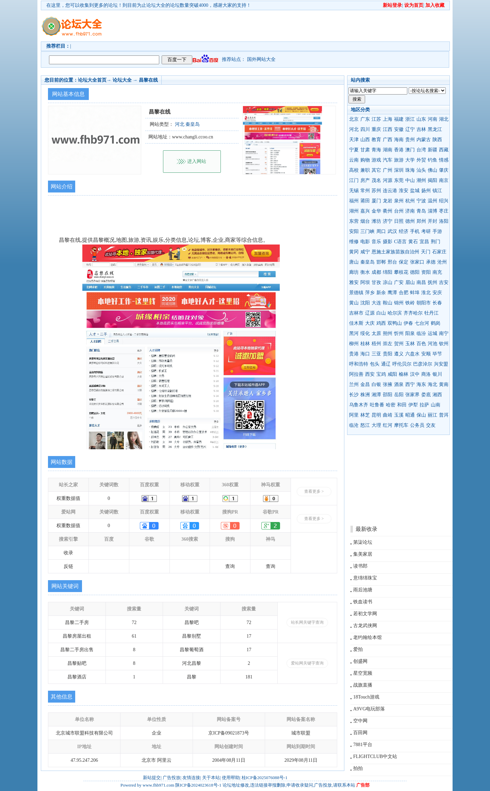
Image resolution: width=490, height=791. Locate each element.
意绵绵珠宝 (365, 577)
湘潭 (376, 394)
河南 (432, 119)
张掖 (387, 384)
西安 (370, 374)
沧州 (442, 262)
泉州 (399, 200)
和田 (402, 404)
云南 (354, 160)
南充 (437, 272)
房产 (365, 180)
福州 (354, 200)
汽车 (387, 160)
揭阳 (432, 180)
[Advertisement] (284, 26)
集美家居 (362, 554)
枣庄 (443, 211)
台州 (399, 211)
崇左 (387, 343)
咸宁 (365, 251)
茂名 (376, 180)
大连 (376, 302)
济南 (410, 211)
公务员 (417, 425)
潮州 (421, 180)
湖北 (443, 119)
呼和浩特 (358, 364)
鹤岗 (435, 323)
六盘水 (412, 353)
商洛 (426, 374)
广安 (399, 282)
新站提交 (152, 777)
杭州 (410, 200)
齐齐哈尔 (413, 313)
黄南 (443, 384)
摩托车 (401, 425)
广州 (387, 170)
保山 (421, 415)
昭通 (410, 415)
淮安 (403, 190)
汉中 (415, 374)
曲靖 (387, 415)
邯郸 (381, 262)
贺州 (399, 343)
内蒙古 (423, 139)
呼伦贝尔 (401, 364)
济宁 (387, 221)
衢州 (387, 211)
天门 (425, 251)
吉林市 (356, 313)
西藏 (443, 149)
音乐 (376, 241)
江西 (387, 129)
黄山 (354, 302)
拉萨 (424, 404)
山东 (421, 119)
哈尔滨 (395, 313)
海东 (421, 384)
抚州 (432, 282)
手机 (415, 231)
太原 (376, 333)
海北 (432, 384)
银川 (437, 374)
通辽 (386, 364)
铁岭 (410, 302)
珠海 (410, 170)
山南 (435, 404)
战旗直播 (362, 685)
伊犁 (413, 404)
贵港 (354, 353)
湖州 (354, 211)
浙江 (410, 119)
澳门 (410, 149)
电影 (365, 241)
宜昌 (424, 241)
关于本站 (211, 777)
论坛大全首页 (92, 80)
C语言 (400, 241)
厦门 (376, 200)
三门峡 (367, 231)
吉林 (421, 129)
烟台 (365, 221)
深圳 (399, 170)
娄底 (426, 394)
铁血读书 (362, 601)
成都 (376, 272)
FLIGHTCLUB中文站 (375, 756)
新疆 (432, 149)
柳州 (354, 343)
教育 (376, 139)
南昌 (421, 282)
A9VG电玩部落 (369, 708)
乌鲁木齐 (358, 404)
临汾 (421, 333)
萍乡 (370, 292)
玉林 (410, 343)
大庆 (370, 323)
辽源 (370, 313)
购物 (365, 160)
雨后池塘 (362, 589)
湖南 (387, 149)
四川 (365, 129)
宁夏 (354, 149)
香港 (399, 149)
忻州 (399, 333)
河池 (432, 343)
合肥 (403, 292)
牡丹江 (431, 313)
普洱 (443, 415)
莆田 (365, 200)
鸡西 (381, 323)
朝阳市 (423, 302)
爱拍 (358, 649)
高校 (354, 170)
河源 (387, 180)
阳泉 (410, 333)
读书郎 (360, 566)
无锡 (354, 190)
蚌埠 (415, 292)
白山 (381, 313)
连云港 (390, 190)
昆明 (376, 415)
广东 (365, 119)
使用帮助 (231, 777)
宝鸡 (381, 374)
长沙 (354, 394)
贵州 (410, 139)
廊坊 (354, 272)
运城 (432, 333)
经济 (403, 231)
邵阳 (387, 394)
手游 (437, 231)
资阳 (426, 272)
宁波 (421, 200)
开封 (432, 221)
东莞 (399, 180)
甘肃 (365, 149)
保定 (403, 262)
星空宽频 (362, 673)
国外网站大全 (261, 59)
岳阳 (399, 394)
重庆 (376, 129)
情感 (443, 160)
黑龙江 (435, 129)
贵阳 (387, 353)
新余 (381, 292)
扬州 (426, 190)
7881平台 (362, 744)
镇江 (437, 190)
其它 (376, 170)
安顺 (426, 353)
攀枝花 (401, 272)
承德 (431, 262)
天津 (354, 139)
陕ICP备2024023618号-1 (198, 785)
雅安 (354, 282)
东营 (354, 221)
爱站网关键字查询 (307, 663)
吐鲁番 (377, 404)
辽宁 (410, 129)
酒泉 (399, 384)
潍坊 (376, 221)
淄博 (432, 211)
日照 (399, 221)
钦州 (443, 343)
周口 (381, 231)
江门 (354, 180)
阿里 (354, 415)
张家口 (417, 262)
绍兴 (443, 200)
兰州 (354, 384)
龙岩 (387, 200)
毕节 (437, 353)
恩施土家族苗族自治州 (395, 251)
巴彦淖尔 (422, 364)
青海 (376, 149)
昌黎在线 (148, 80)
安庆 (437, 292)
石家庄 (439, 251)
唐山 (354, 262)
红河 (387, 425)
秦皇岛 (367, 262)
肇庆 (443, 170)
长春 (437, 302)
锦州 (399, 302)
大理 (376, 425)
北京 (354, 119)
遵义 (399, 353)
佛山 (432, 170)
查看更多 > (314, 491)
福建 (399, 119)
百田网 (360, 732)
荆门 (435, 241)
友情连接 (191, 777)
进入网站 (196, 161)
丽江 (432, 415)
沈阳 (365, 302)
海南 (399, 139)
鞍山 (387, 302)
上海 (387, 119)
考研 (426, 231)
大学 (410, 160)
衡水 (365, 272)
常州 (365, 190)
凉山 (387, 282)
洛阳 (443, 221)
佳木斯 (356, 323)
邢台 (392, 262)
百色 (421, 343)
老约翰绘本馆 (367, 637)
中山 (410, 180)
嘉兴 (365, 211)
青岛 (421, 211)
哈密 (390, 404)
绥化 (365, 333)
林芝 (365, 415)
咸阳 (392, 374)
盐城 (415, 190)
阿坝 (365, 282)
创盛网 (360, 661)
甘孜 (376, 282)
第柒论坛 (362, 542)
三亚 (376, 353)
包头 (374, 364)
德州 (410, 221)
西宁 (410, 384)
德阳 (415, 272)
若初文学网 (365, 613)
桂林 (365, 343)
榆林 (403, 374)
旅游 (399, 160)
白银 (376, 384)
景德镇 (356, 292)
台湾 (421, 149)
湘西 (437, 394)
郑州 (421, 221)
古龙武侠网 (365, 625)
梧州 (376, 343)
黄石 (413, 241)
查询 (230, 566)
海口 (365, 353)
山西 (365, 139)
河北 (354, 129)
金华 (376, 211)
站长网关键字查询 (307, 622)
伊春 (408, 323)
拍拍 (358, 768)
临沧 (354, 425)
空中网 (360, 720)
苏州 (376, 190)
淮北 (426, 292)
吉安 (443, 282)
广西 (387, 139)
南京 (443, 180)
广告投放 (171, 777)
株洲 (365, 394)
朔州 (387, 333)
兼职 (365, 170)
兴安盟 (441, 364)
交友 (431, 425)
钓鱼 (432, 160)
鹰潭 (392, 292)
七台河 (422, 323)
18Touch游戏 (366, 697)
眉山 (410, 282)
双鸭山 (395, 323)
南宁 (443, 333)
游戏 (376, 160)
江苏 (376, 119)
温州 (432, 200)
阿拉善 (356, 374)
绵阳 (387, 272)
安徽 (399, 129)
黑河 (354, 333)
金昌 (365, 384)
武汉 (392, 231)
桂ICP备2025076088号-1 (265, 777)
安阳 (354, 231)
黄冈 (354, 251)
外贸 (421, 160)
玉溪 (399, 415)
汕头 (421, 170)
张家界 (412, 394)
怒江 (365, 425)
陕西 (437, 139)
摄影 (387, 241)
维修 (354, 241)
